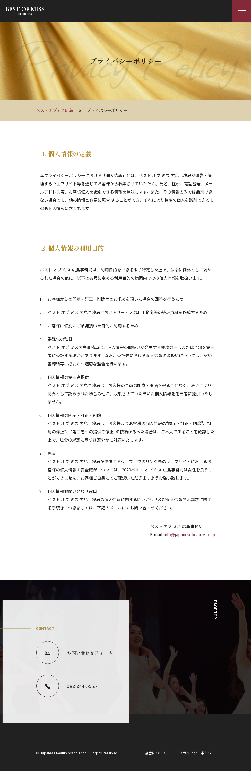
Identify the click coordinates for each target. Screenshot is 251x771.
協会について (155, 752)
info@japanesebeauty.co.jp (189, 534)
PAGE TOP (215, 609)
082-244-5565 (66, 686)
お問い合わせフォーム (74, 652)
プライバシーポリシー (197, 752)
